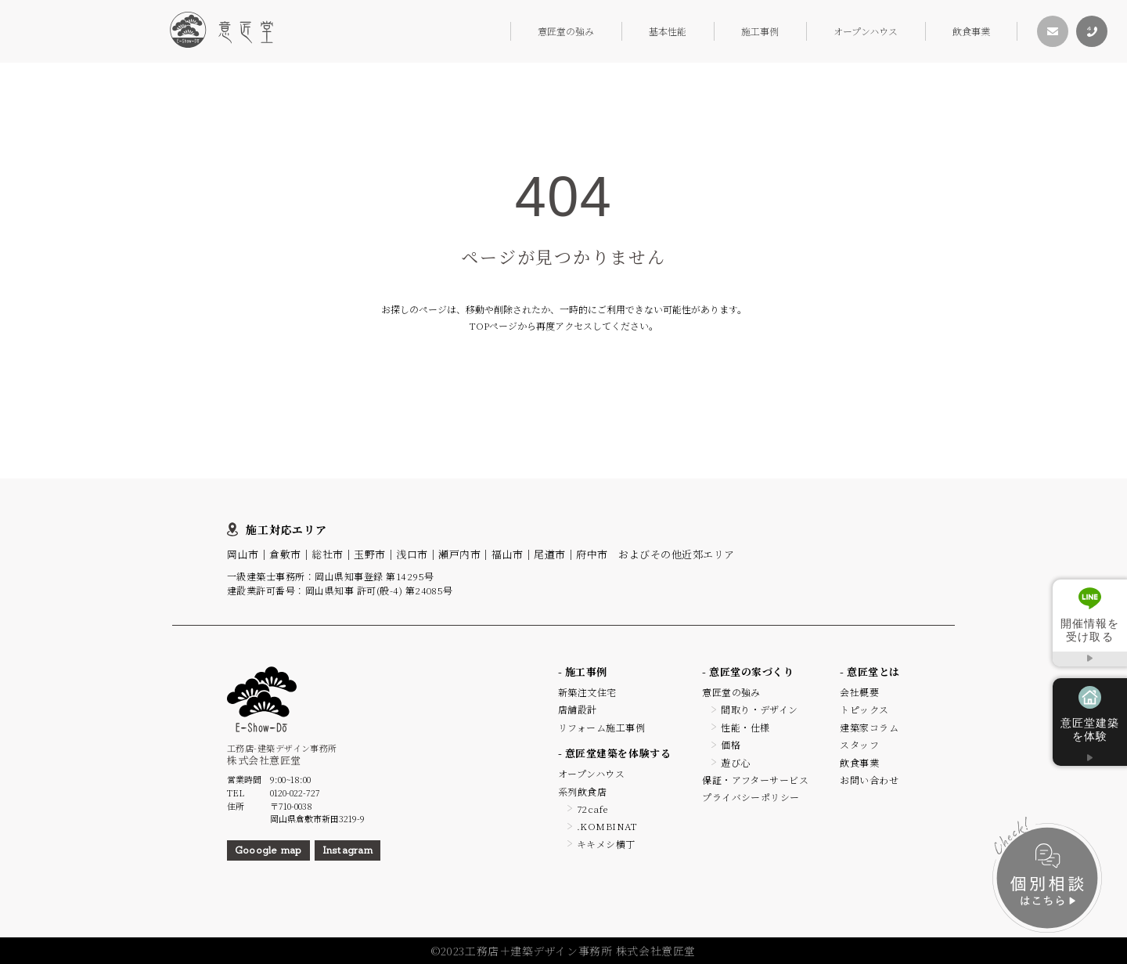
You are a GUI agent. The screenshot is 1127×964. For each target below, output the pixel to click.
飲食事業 (971, 31)
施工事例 (760, 31)
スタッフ (859, 744)
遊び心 (735, 762)
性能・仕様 (745, 727)
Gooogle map (268, 850)
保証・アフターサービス (755, 779)
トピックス (864, 709)
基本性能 (667, 31)
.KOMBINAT (607, 825)
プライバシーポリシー (751, 796)
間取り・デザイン (759, 709)
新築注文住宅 (587, 692)
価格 (730, 744)
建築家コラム (869, 727)
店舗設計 (577, 709)
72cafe (592, 808)
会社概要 (859, 692)
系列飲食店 (582, 791)
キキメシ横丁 (606, 843)
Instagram (347, 850)
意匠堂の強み (566, 31)
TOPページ (493, 325)
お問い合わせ (869, 779)
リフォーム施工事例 (601, 727)
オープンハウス (866, 31)
